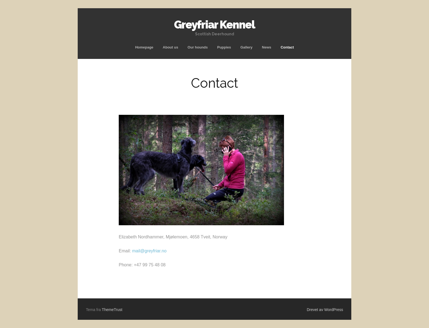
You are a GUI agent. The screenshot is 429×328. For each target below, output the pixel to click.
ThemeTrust (112, 309)
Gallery (246, 47)
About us (170, 47)
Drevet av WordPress (325, 309)
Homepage (144, 47)
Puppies (224, 47)
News (266, 47)
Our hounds (198, 47)
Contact (287, 47)
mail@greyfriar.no (149, 251)
